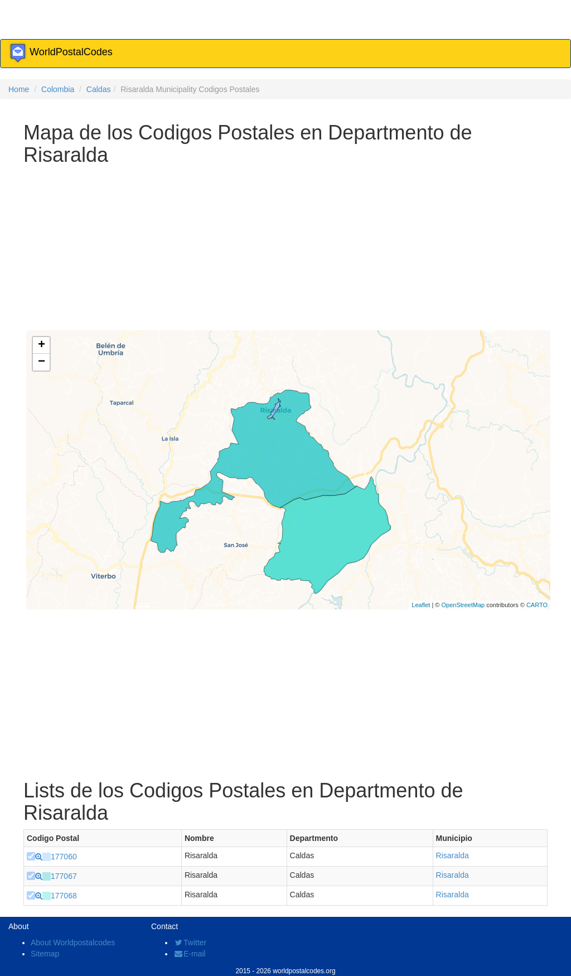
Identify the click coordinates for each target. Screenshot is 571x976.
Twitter (189, 942)
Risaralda (452, 855)
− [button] (41, 362)
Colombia (57, 89)
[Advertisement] (285, 249)
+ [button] (41, 345)
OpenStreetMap (463, 605)
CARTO (537, 605)
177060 (64, 856)
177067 (64, 876)
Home (18, 89)
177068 (64, 895)
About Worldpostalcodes (73, 942)
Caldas (98, 89)
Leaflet (421, 605)
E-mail (189, 953)
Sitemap (45, 953)
